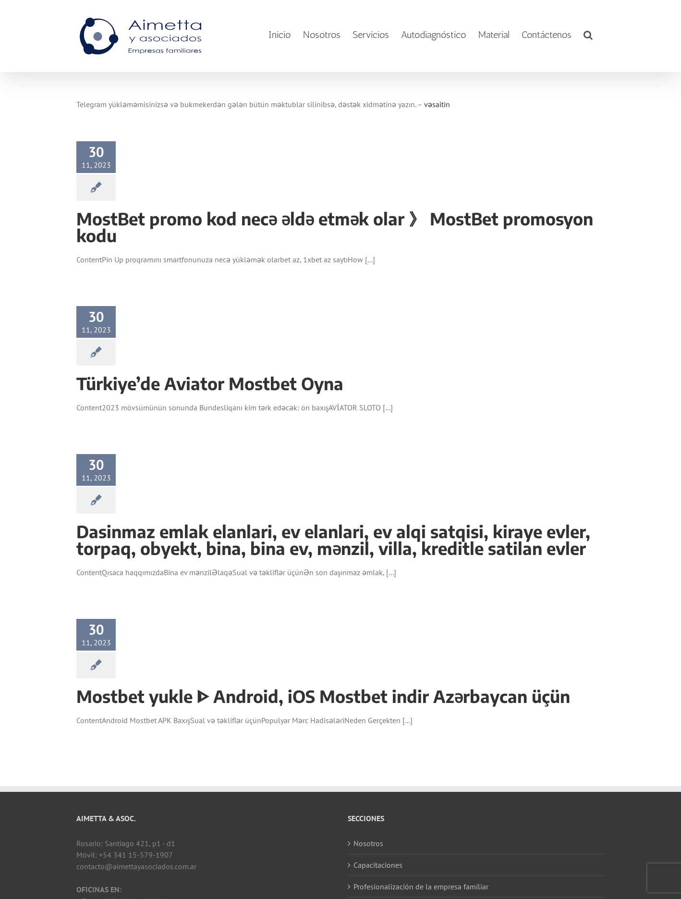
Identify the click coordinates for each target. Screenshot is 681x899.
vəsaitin (437, 104)
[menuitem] (279, 35)
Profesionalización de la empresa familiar (420, 886)
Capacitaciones (377, 865)
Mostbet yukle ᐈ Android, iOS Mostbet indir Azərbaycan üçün (323, 696)
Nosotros (368, 843)
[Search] (588, 35)
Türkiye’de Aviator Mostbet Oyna (209, 383)
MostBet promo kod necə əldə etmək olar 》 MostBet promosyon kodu (334, 227)
